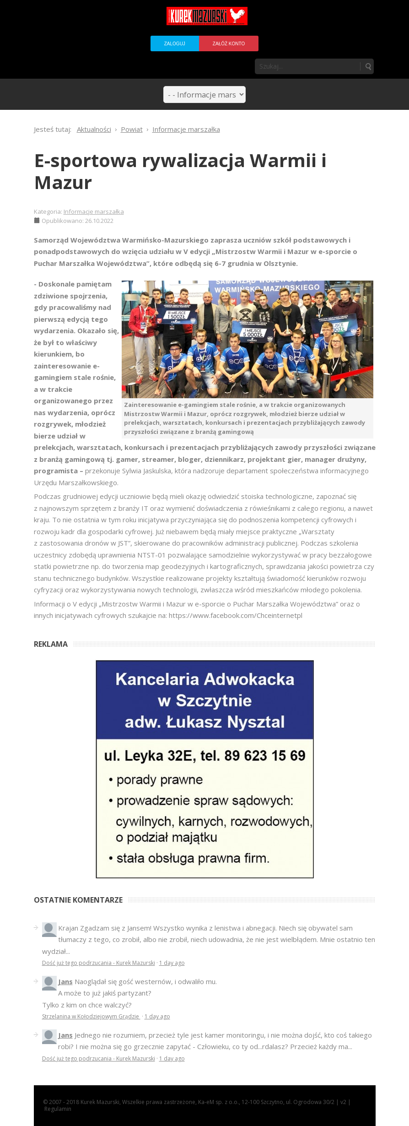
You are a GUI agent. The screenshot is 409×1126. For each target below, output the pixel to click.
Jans (65, 981)
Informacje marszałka (94, 211)
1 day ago (172, 963)
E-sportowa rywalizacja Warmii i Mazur (180, 171)
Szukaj (368, 66)
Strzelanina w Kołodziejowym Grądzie (91, 1016)
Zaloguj (174, 43)
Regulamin (57, 1109)
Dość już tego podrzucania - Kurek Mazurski (98, 963)
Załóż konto (229, 43)
